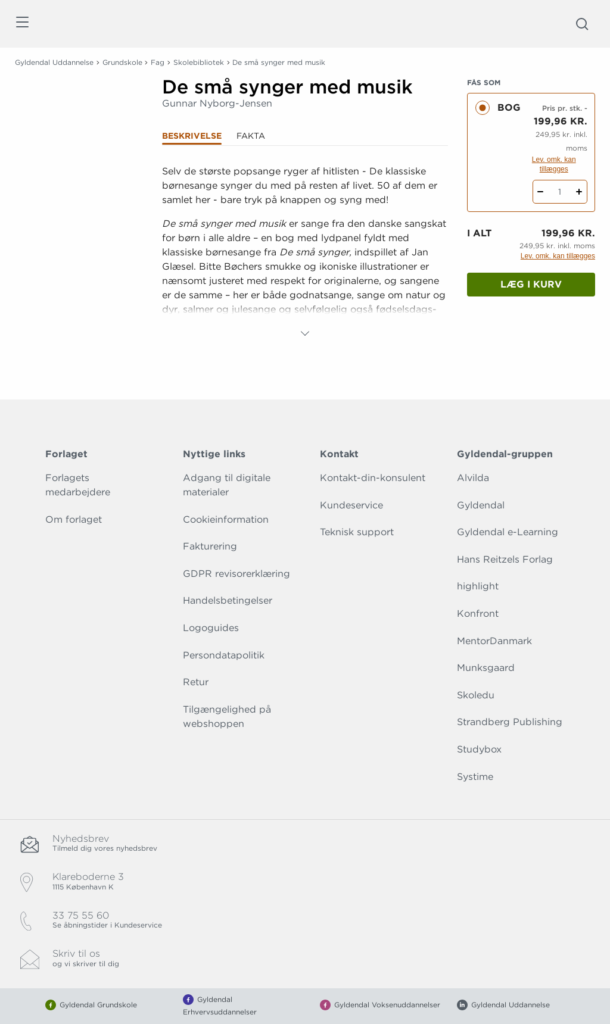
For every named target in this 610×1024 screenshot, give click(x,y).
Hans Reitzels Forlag (505, 559)
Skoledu (475, 695)
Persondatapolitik (223, 655)
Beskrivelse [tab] (192, 136)
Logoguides (211, 627)
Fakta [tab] (250, 136)
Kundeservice (351, 505)
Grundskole (122, 62)
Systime (475, 776)
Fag (157, 62)
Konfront (478, 613)
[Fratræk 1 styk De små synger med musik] (540, 191)
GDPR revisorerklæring (236, 573)
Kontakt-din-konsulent (372, 477)
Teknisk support (357, 532)
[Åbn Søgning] (582, 24)
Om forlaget (73, 519)
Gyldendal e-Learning (507, 532)
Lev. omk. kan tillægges (554, 164)
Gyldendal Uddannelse (54, 62)
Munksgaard (486, 667)
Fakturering (210, 546)
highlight (478, 586)
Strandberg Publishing (509, 722)
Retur (195, 682)
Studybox (479, 749)
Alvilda (473, 477)
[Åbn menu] (22, 24)
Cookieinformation (226, 519)
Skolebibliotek (198, 62)
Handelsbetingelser (227, 600)
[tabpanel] (305, 252)
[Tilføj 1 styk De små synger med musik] (579, 191)
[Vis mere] (305, 333)
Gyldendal (481, 505)
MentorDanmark (494, 641)
